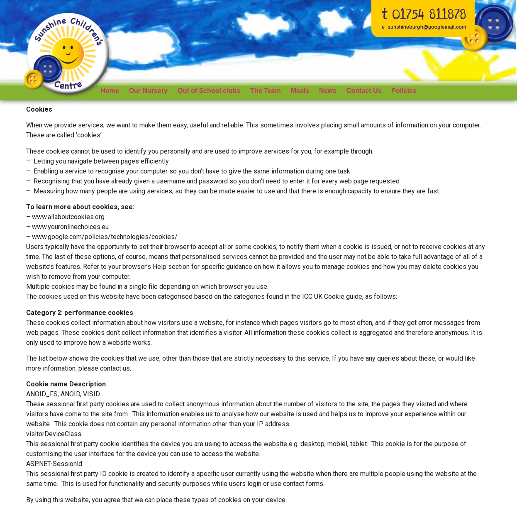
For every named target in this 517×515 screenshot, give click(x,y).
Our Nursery (148, 90)
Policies (403, 90)
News (328, 90)
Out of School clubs (209, 90)
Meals (300, 90)
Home (109, 90)
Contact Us (363, 90)
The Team (265, 90)
